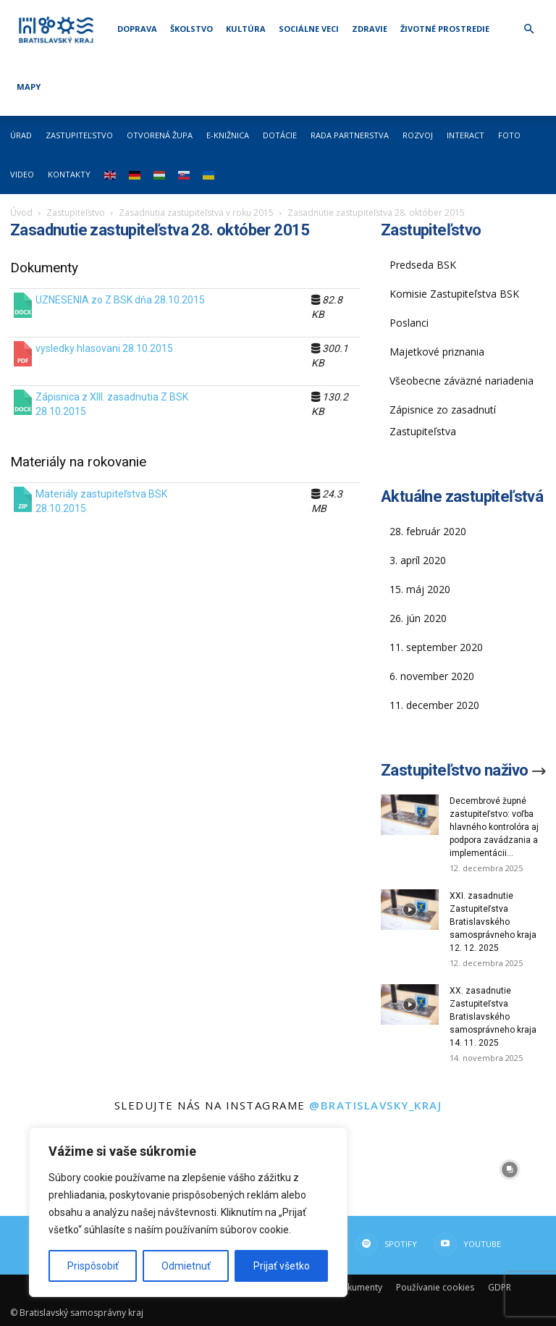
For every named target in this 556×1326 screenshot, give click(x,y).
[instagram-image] (417, 1169)
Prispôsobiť (93, 1266)
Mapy (29, 86)
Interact (465, 135)
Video (22, 174)
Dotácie (280, 135)
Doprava (137, 28)
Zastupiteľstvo (79, 135)
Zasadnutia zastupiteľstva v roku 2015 (196, 212)
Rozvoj (418, 135)
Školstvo (191, 28)
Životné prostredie (444, 28)
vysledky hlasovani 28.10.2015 (104, 348)
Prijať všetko (281, 1266)
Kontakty (69, 174)
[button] (528, 29)
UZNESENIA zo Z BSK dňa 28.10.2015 (120, 300)
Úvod (21, 212)
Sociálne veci (309, 28)
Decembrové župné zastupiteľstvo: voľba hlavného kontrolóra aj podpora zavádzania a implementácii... (494, 827)
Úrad (21, 135)
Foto (509, 135)
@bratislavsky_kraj (375, 1105)
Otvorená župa (160, 135)
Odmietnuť (186, 1266)
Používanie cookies (435, 1287)
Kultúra (246, 28)
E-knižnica (227, 135)
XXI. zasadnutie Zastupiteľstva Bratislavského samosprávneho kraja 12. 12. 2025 (493, 922)
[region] (188, 1212)
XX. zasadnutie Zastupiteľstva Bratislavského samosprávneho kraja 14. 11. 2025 (493, 1017)
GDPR (499, 1287)
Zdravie (369, 28)
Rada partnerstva (350, 135)
